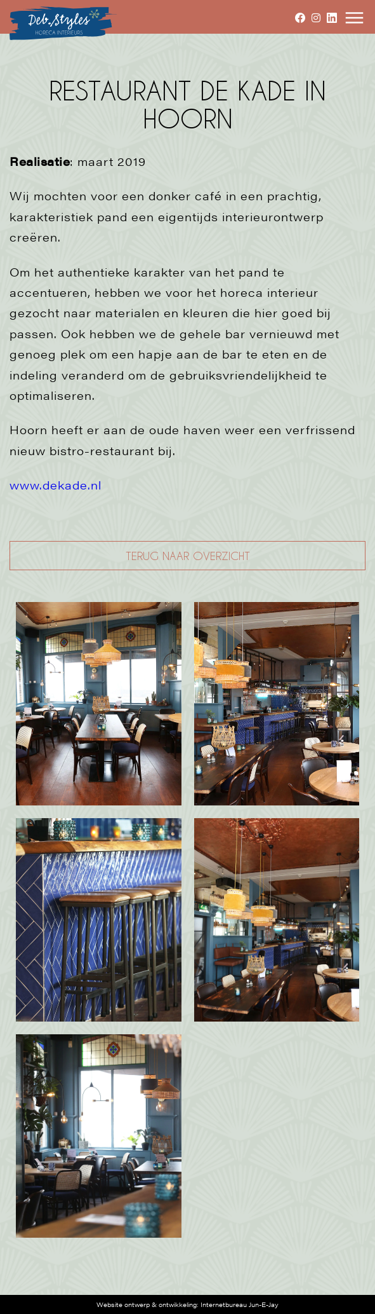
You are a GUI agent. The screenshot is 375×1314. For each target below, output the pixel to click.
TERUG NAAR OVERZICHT (188, 555)
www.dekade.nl (56, 485)
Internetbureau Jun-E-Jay (240, 1304)
